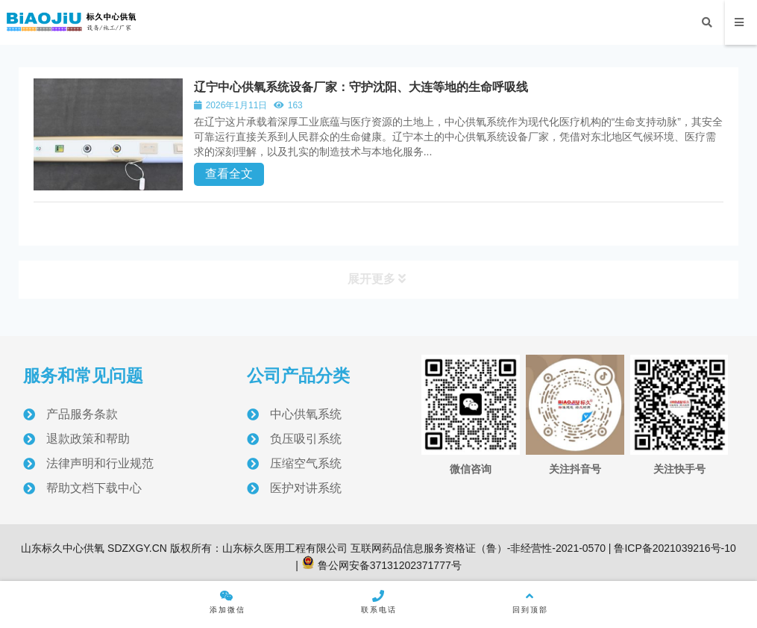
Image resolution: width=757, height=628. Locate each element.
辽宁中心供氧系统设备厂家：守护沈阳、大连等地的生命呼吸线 (361, 87)
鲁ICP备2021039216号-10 (674, 548)
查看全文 (229, 173)
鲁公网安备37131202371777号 (381, 565)
